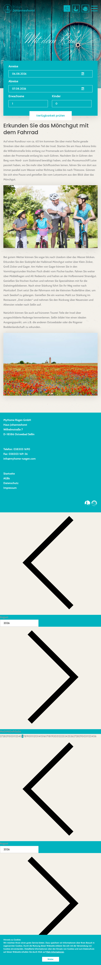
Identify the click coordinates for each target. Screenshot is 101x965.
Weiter (50, 959)
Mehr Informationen (55, 952)
